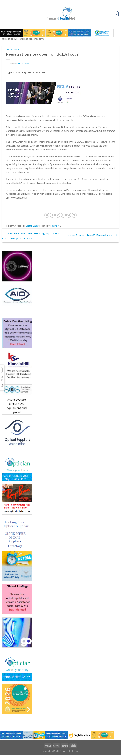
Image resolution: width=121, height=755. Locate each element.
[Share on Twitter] (57, 215)
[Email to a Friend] (63, 215)
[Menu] (4, 14)
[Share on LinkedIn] (74, 215)
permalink (56, 226)
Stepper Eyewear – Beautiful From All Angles (93, 235)
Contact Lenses (14, 50)
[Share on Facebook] (52, 215)
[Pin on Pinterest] (68, 215)
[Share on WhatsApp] (46, 215)
